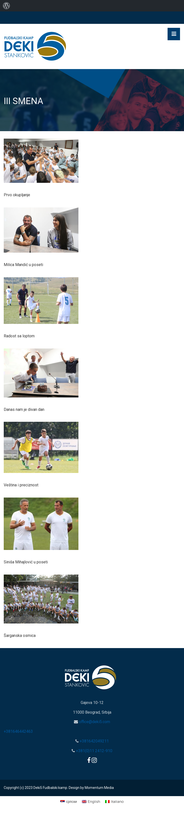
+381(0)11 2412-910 (93, 750)
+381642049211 (94, 741)
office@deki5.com (94, 721)
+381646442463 (18, 731)
